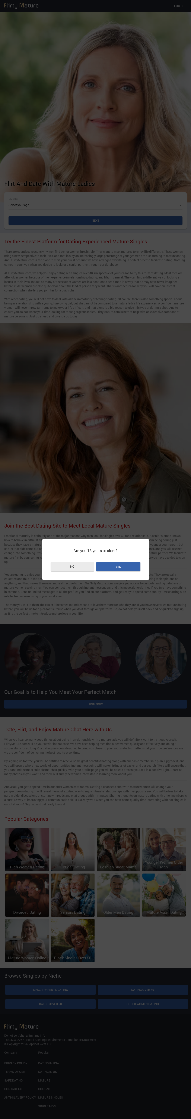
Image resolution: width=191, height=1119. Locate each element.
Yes (118, 567)
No (72, 566)
